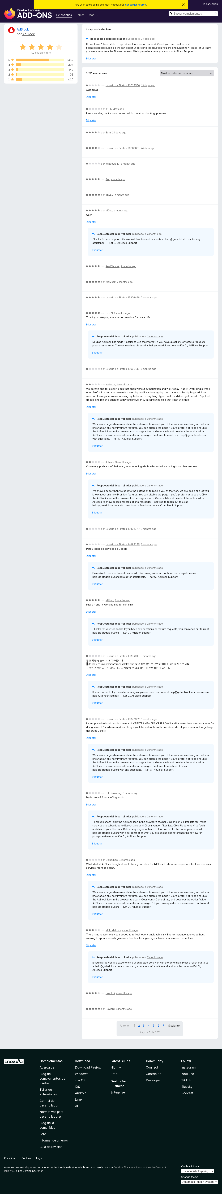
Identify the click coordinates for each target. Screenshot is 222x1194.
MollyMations (113, 930)
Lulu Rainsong (113, 793)
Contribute (153, 1074)
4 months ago (127, 859)
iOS (77, 1086)
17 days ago (117, 108)
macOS (80, 1080)
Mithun (109, 600)
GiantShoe (112, 859)
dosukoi (110, 993)
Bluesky (187, 1086)
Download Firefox (88, 1067)
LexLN (109, 313)
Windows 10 (112, 163)
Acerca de (47, 1067)
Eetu (108, 132)
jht (107, 108)
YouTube (187, 1074)
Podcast (187, 1093)
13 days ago (148, 85)
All (77, 1106)
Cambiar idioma (190, 1166)
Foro (43, 1134)
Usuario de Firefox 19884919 (122, 656)
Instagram (188, 1067)
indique (27, 1167)
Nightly (115, 1067)
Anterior (125, 1025)
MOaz (109, 210)
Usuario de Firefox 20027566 (123, 85)
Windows (81, 1074)
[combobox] (193, 13)
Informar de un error (54, 1140)
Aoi (107, 179)
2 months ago (128, 266)
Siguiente (174, 1025)
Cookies (26, 1158)
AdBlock (23, 29)
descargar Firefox (135, 4)
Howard (110, 1008)
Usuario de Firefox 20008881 (122, 148)
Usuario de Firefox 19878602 (123, 719)
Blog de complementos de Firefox (52, 1078)
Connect (152, 1067)
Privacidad (10, 1158)
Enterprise (117, 1092)
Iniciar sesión (210, 3)
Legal (39, 1158)
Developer (153, 1080)
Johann (110, 462)
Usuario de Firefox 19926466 (123, 297)
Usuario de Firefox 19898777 (122, 528)
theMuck (111, 281)
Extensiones (64, 15)
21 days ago (119, 132)
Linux (79, 1099)
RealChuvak (112, 266)
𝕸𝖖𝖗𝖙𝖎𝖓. (109, 194)
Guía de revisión (51, 1147)
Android (80, 1093)
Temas (80, 15)
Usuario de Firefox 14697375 (123, 544)
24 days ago (148, 148)
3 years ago (148, 38)
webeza (110, 384)
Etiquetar (91, 58)
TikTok (186, 1080)
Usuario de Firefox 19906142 (122, 368)
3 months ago (148, 368)
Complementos (51, 1061)
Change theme (189, 1176)
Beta (113, 1074)
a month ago (128, 163)
